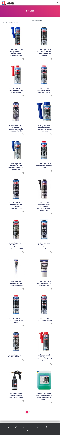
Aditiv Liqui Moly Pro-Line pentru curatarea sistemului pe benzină (15, 167)
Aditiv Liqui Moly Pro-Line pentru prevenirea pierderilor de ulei (15, 205)
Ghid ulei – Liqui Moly (21, 427)
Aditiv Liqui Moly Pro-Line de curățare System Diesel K (44, 90)
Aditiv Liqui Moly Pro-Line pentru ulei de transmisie (44, 283)
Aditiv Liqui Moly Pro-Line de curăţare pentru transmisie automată (44, 53)
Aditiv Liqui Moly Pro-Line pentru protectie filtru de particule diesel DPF (16, 246)
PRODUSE (40, 427)
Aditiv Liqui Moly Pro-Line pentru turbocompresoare (15, 283)
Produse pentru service (14, 20)
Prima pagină (6, 20)
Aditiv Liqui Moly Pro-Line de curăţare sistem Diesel (16, 90)
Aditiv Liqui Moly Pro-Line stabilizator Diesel (15, 320)
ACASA (9, 427)
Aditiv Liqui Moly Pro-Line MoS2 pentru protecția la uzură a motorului (16, 128)
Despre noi (49, 427)
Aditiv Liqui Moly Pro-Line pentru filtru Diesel (44, 166)
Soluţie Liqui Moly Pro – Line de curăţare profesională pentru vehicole (44, 396)
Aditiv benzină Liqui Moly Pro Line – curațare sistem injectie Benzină (16, 53)
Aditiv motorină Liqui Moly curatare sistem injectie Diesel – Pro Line (44, 358)
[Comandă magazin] (44, 21)
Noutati (32, 427)
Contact (30, 431)
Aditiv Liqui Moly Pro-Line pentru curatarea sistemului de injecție (44, 128)
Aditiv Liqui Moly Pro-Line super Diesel (44, 319)
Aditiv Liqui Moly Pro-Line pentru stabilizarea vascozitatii (44, 246)
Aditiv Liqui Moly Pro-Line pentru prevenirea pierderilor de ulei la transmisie (44, 206)
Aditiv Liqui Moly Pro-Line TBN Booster (16, 356)
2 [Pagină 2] (29, 411)
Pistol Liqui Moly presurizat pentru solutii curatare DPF (16, 395)
